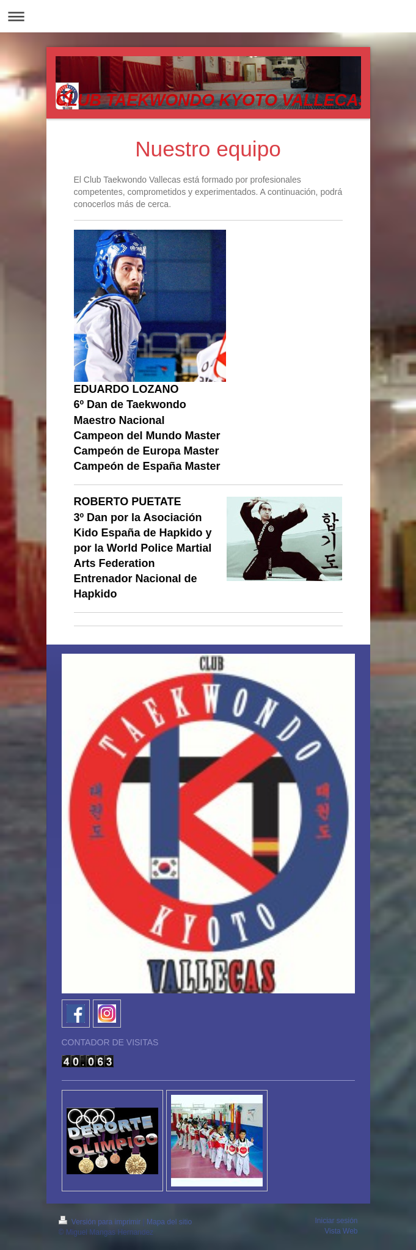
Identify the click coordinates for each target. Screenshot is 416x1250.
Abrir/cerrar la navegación (208, 16)
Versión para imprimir (101, 1222)
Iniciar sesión (336, 1220)
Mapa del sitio (169, 1222)
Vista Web (340, 1231)
